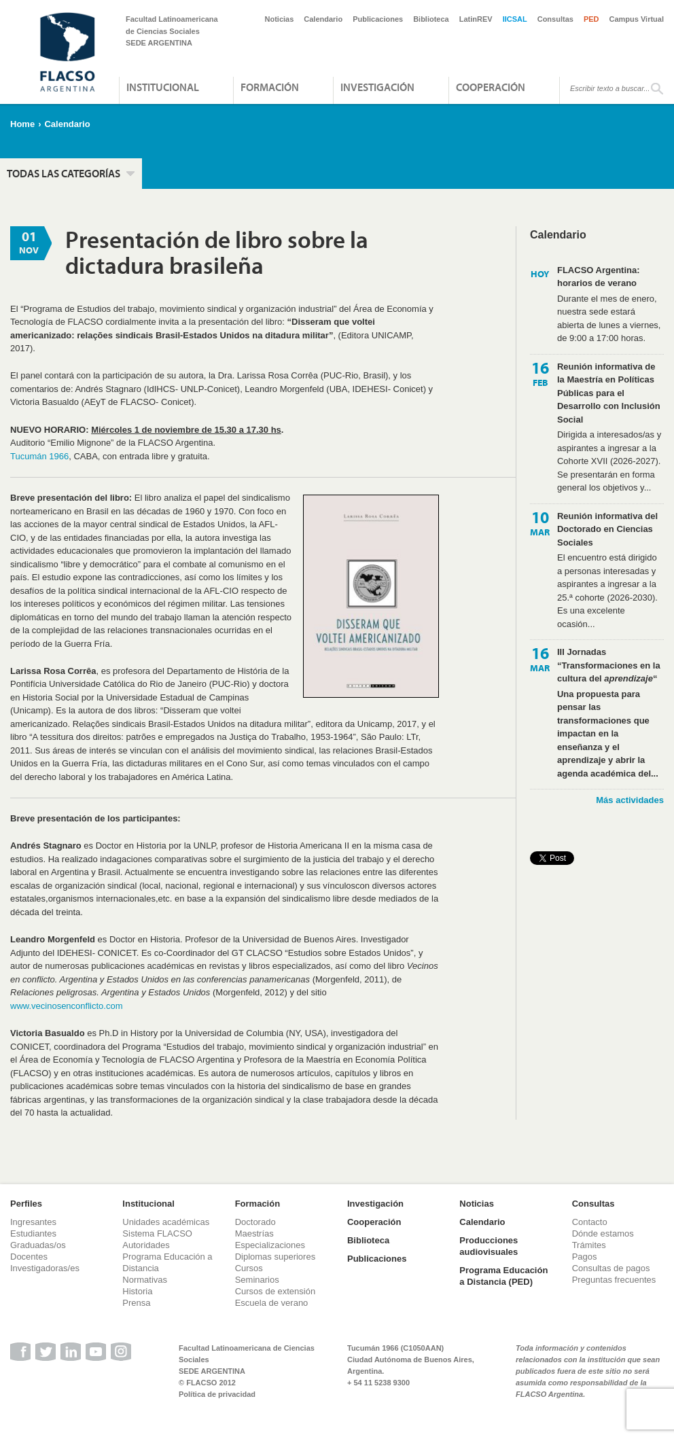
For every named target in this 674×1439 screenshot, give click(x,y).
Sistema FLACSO (157, 1233)
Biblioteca (431, 19)
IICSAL (515, 19)
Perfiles (26, 1203)
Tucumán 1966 (39, 456)
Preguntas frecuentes (614, 1280)
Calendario (323, 19)
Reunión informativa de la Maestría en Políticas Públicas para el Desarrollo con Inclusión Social (608, 393)
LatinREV (476, 19)
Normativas (144, 1280)
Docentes (29, 1256)
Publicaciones (378, 19)
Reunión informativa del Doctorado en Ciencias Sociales (607, 529)
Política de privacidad (217, 1394)
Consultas (555, 19)
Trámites (589, 1245)
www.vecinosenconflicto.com (66, 1006)
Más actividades (630, 800)
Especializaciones (270, 1245)
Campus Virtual (636, 19)
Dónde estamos (603, 1233)
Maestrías (254, 1233)
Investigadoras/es (44, 1268)
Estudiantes (33, 1233)
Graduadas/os (38, 1245)
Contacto (589, 1222)
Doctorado (255, 1222)
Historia (137, 1291)
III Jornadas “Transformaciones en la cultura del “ (608, 665)
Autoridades (145, 1245)
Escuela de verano (271, 1303)
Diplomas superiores (275, 1256)
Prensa (136, 1303)
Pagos (584, 1256)
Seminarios (257, 1280)
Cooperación (490, 87)
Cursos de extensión (275, 1291)
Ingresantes (33, 1222)
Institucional (162, 87)
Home (22, 124)
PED (591, 19)
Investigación (377, 87)
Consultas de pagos (611, 1268)
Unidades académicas (165, 1222)
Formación (270, 87)
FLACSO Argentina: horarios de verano (598, 277)
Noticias (279, 19)
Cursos (249, 1268)
